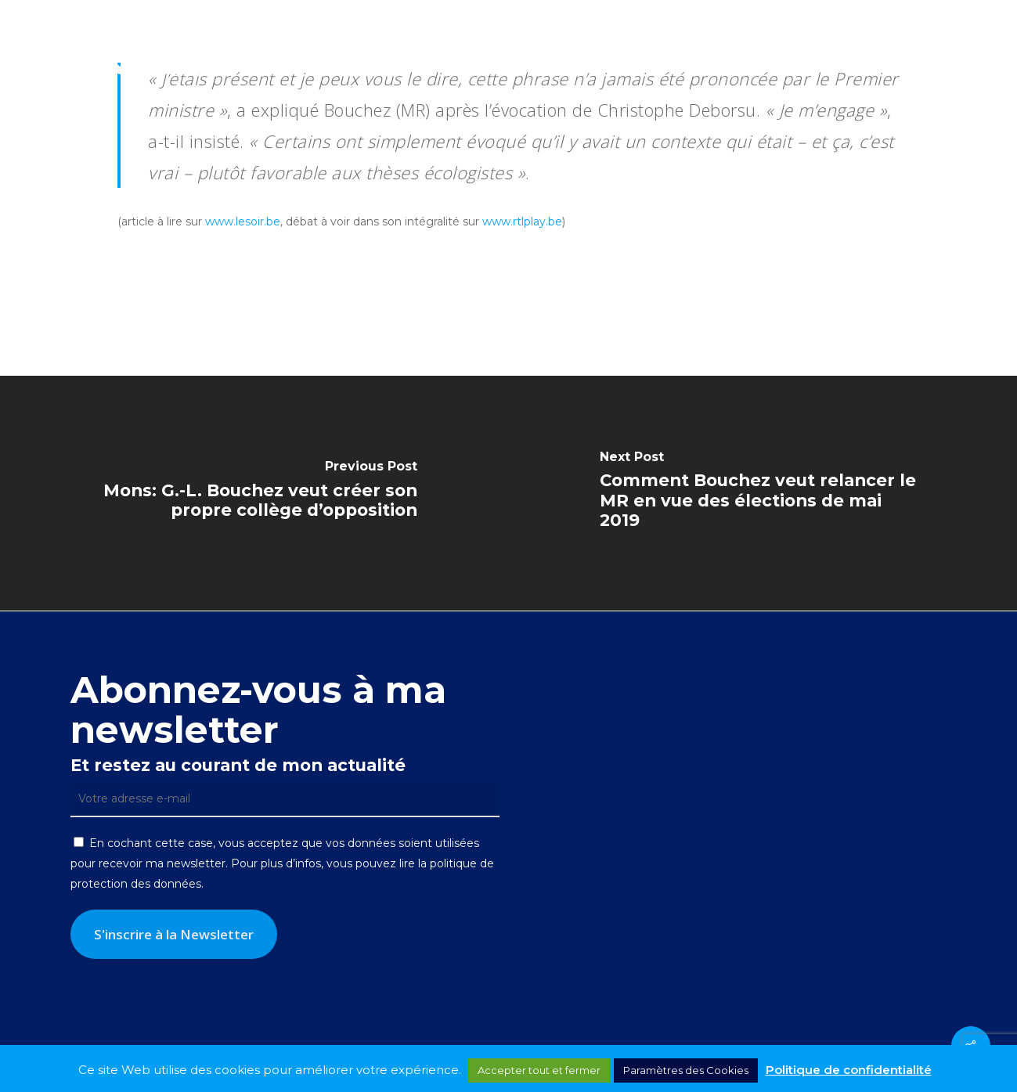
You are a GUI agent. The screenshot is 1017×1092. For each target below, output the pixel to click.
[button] (986, 49)
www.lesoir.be (242, 221)
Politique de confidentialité (849, 1069)
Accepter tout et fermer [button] (539, 1070)
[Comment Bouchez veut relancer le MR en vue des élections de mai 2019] (763, 493)
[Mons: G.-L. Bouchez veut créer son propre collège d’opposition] (254, 493)
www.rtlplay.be (522, 221)
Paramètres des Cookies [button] (685, 1070)
